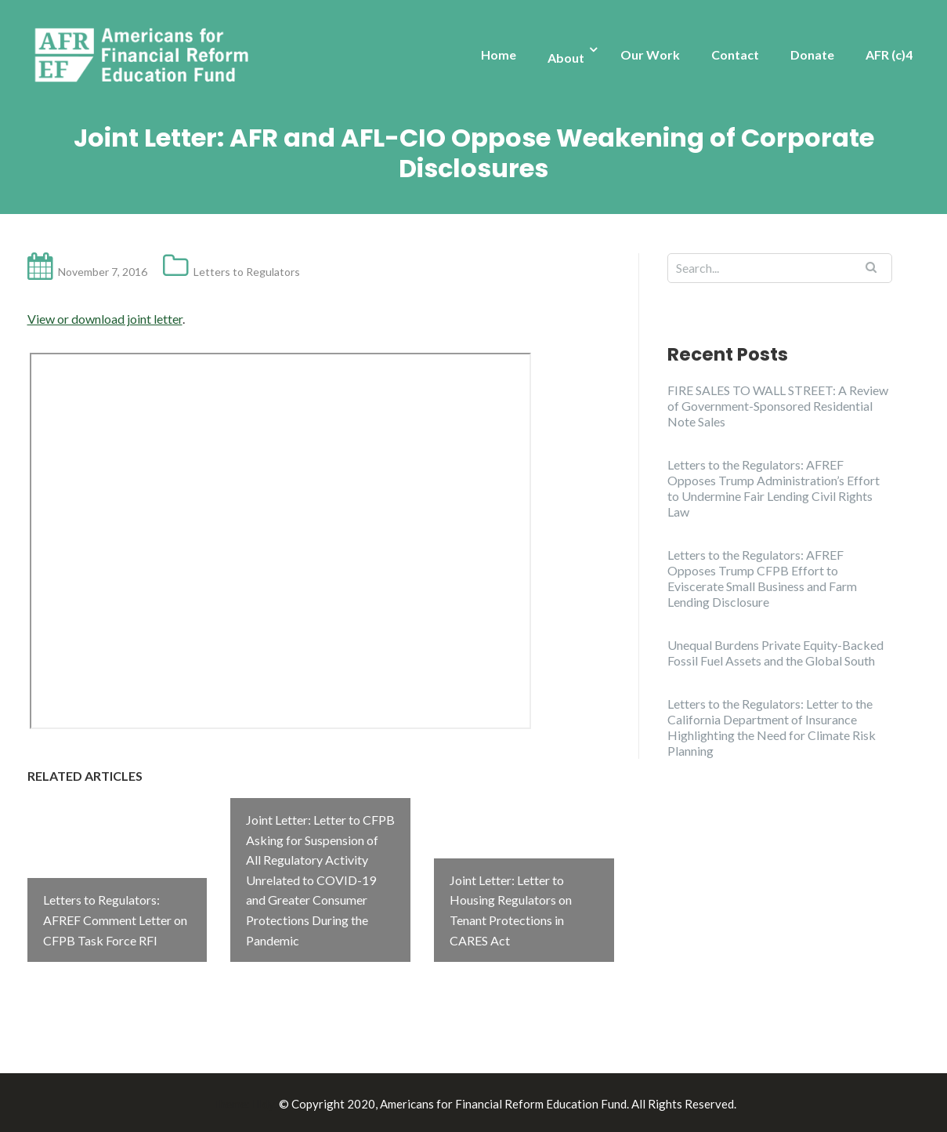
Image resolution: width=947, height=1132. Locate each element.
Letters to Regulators (246, 271)
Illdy (263, 1101)
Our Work (650, 54)
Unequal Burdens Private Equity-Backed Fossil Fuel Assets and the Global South (775, 652)
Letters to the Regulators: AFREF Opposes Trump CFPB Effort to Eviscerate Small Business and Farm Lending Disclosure (762, 578)
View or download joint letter (105, 318)
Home (498, 54)
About (566, 57)
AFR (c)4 (889, 54)
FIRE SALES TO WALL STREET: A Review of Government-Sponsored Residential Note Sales (777, 406)
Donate (812, 54)
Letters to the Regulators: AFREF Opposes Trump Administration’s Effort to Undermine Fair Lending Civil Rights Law (773, 488)
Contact (735, 54)
